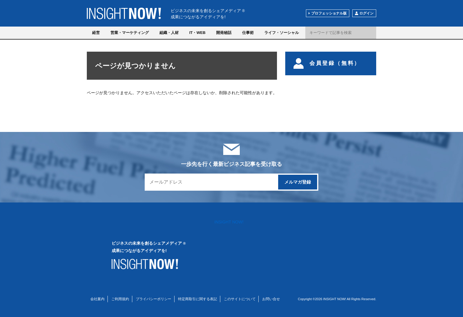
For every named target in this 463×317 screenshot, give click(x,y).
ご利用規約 (120, 299)
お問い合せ (271, 299)
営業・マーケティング (129, 32)
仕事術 (248, 32)
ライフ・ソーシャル (281, 32)
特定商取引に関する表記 (197, 299)
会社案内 (97, 299)
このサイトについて (240, 299)
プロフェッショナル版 (329, 13)
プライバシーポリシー (153, 299)
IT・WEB (197, 32)
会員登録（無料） (327, 63)
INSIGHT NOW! (124, 13)
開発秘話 (223, 32)
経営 (96, 32)
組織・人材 (169, 32)
